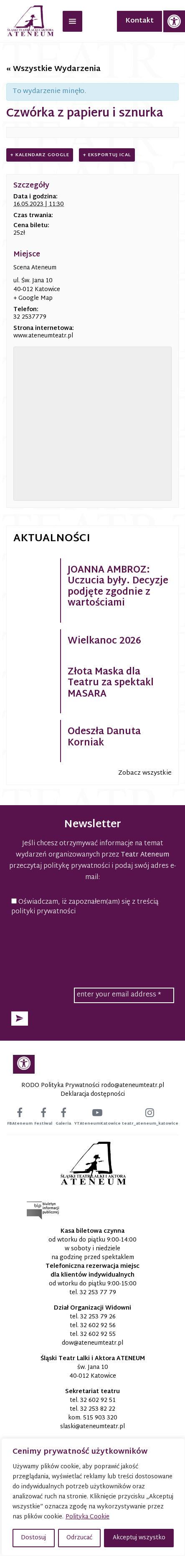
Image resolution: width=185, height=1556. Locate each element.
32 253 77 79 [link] (98, 1292)
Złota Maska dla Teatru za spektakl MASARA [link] (111, 683)
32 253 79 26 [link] (98, 1317)
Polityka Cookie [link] (87, 1517)
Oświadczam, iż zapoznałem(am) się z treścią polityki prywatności (85, 907)
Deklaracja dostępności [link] (93, 1094)
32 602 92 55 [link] (98, 1334)
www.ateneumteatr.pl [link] (43, 336)
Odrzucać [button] (79, 1538)
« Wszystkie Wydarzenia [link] (53, 69)
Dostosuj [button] (33, 1538)
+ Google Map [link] (33, 298)
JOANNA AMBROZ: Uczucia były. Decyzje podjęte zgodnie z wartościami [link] (118, 587)
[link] (174, 21)
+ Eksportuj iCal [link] (107, 155)
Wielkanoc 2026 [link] (104, 641)
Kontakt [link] (139, 21)
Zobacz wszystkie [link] (145, 773)
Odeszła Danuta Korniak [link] (104, 737)
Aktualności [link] (51, 538)
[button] (19, 1018)
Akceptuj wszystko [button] (139, 1538)
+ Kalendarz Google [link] (39, 155)
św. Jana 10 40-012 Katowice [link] (92, 1371)
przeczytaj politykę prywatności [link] (59, 866)
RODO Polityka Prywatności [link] (60, 1085)
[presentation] (92, 942)
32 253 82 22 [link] (97, 1409)
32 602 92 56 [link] (98, 1325)
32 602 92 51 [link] (98, 1400)
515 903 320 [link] (100, 1418)
